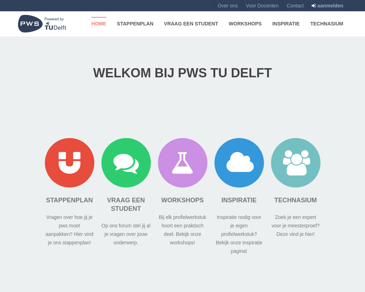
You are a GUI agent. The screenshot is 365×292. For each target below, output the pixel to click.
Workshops (245, 23)
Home (99, 23)
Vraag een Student (191, 23)
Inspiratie (286, 23)
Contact (295, 5)
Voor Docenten (262, 5)
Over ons (228, 5)
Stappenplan (135, 23)
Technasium (326, 23)
